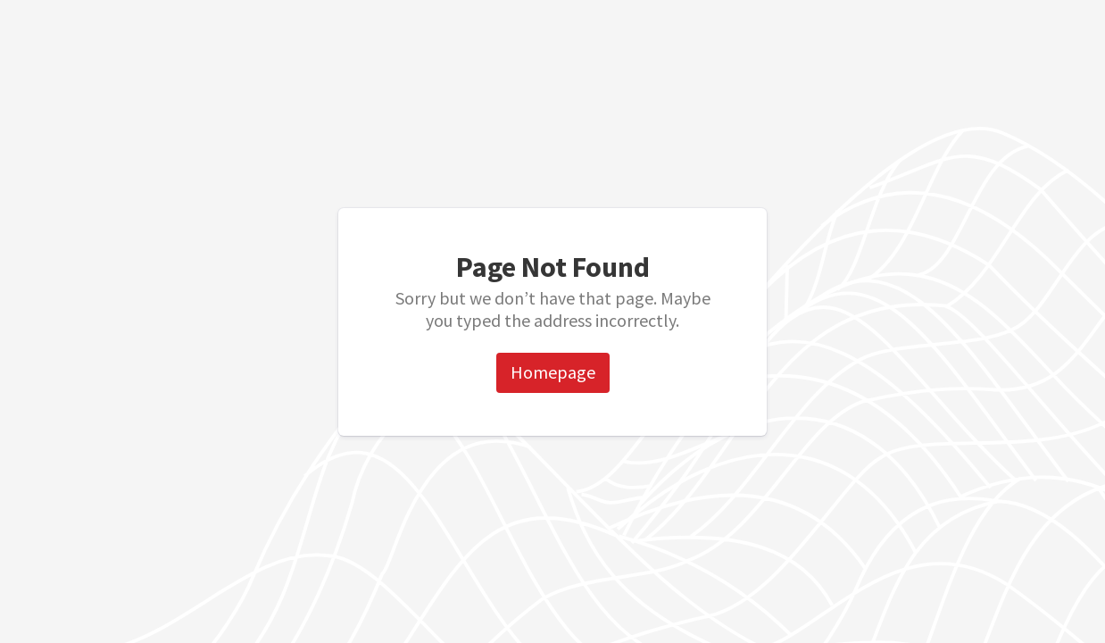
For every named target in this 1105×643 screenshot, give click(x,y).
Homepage (553, 372)
